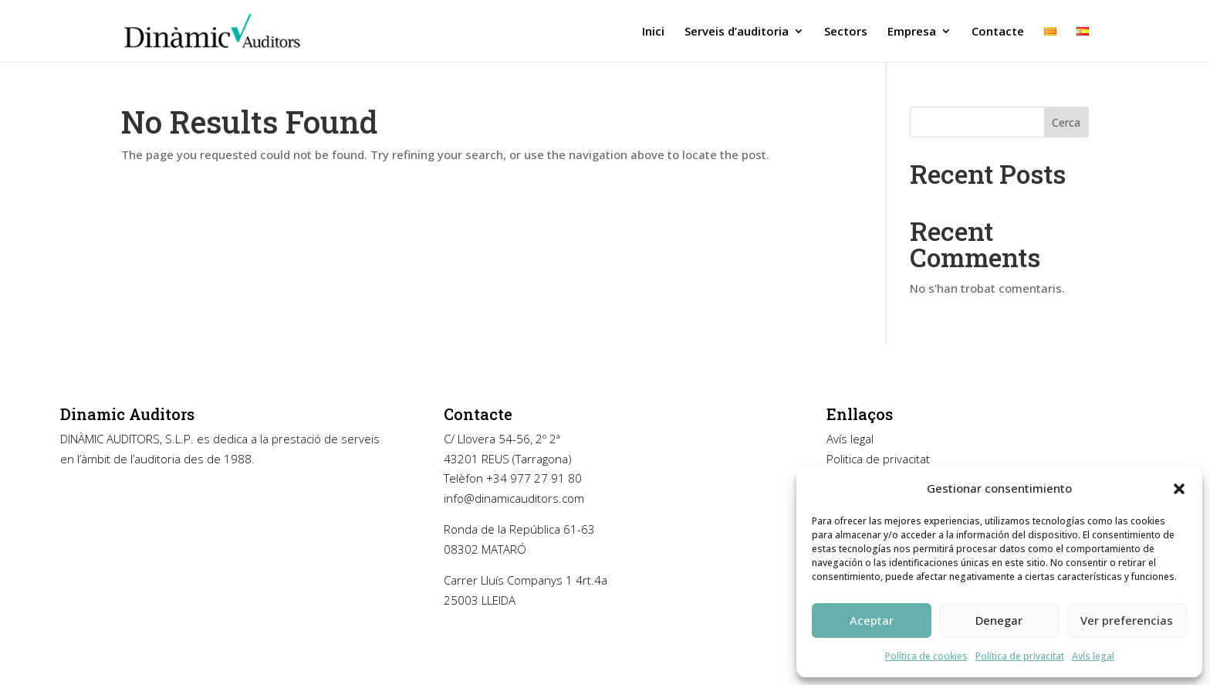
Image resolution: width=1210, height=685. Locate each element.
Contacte (998, 32)
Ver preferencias (1126, 620)
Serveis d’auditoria (736, 32)
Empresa (911, 32)
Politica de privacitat (878, 458)
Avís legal (1093, 656)
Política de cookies (926, 656)
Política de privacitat (1019, 656)
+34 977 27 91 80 (534, 478)
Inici (653, 32)
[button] (1179, 489)
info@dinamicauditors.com (514, 498)
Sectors (845, 32)
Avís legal (850, 438)
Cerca (1066, 122)
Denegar (998, 620)
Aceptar (872, 620)
